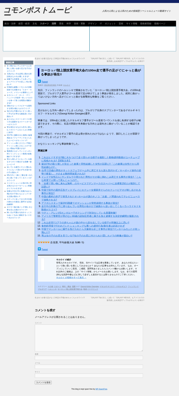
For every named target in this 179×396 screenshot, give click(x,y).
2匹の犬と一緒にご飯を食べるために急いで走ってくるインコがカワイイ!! (20, 177)
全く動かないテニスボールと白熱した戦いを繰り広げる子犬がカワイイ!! (19, 68)
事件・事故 (66, 286)
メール (37, 363)
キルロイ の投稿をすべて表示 (71, 277)
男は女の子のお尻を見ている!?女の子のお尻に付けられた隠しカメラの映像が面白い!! (86, 235)
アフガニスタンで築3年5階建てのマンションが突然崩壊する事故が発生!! (80, 203)
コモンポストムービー (37, 13)
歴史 (61, 23)
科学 (69, 23)
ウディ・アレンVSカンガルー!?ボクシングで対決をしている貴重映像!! (79, 213)
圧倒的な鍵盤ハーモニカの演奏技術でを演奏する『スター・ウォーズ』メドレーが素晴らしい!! (20, 89)
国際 (54, 23)
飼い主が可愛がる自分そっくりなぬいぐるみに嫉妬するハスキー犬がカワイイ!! (19, 215)
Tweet (44, 82)
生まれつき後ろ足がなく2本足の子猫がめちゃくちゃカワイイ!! (60, 58)
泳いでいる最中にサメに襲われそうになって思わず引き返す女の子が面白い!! (19, 169)
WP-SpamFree (101, 389)
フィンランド (133, 286)
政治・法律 (10, 23)
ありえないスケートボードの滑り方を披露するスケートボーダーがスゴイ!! (19, 121)
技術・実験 (79, 23)
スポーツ (44, 23)
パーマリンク (92, 289)
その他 (50, 286)
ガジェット (110, 23)
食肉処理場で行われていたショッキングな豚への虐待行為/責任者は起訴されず (83, 226)
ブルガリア (42, 289)
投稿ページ (159, 23)
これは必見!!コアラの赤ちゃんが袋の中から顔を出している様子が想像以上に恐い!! (85, 222)
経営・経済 (24, 23)
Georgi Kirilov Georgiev (90, 286)
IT (101, 23)
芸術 (121, 23)
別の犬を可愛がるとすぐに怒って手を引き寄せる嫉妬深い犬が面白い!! (19, 113)
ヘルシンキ (52, 289)
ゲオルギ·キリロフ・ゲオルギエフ (113, 286)
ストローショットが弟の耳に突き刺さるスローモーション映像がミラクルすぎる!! (19, 185)
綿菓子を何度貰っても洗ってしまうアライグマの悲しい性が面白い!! (19, 81)
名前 (36, 354)
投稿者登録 (145, 23)
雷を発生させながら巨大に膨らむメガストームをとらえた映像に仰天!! (19, 129)
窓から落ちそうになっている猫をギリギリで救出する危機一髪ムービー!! (19, 161)
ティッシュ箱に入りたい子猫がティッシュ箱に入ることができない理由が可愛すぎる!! (19, 145)
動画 (85, 289)
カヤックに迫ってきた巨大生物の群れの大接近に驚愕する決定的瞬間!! (19, 201)
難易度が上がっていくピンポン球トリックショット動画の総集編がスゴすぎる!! (19, 153)
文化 (35, 23)
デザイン (92, 23)
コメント (38, 323)
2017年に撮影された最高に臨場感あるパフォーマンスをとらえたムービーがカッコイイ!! (19, 137)
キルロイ (66, 85)
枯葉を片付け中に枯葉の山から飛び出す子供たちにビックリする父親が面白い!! (19, 193)
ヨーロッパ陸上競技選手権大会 (70, 289)
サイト (37, 372)
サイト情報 (131, 23)
